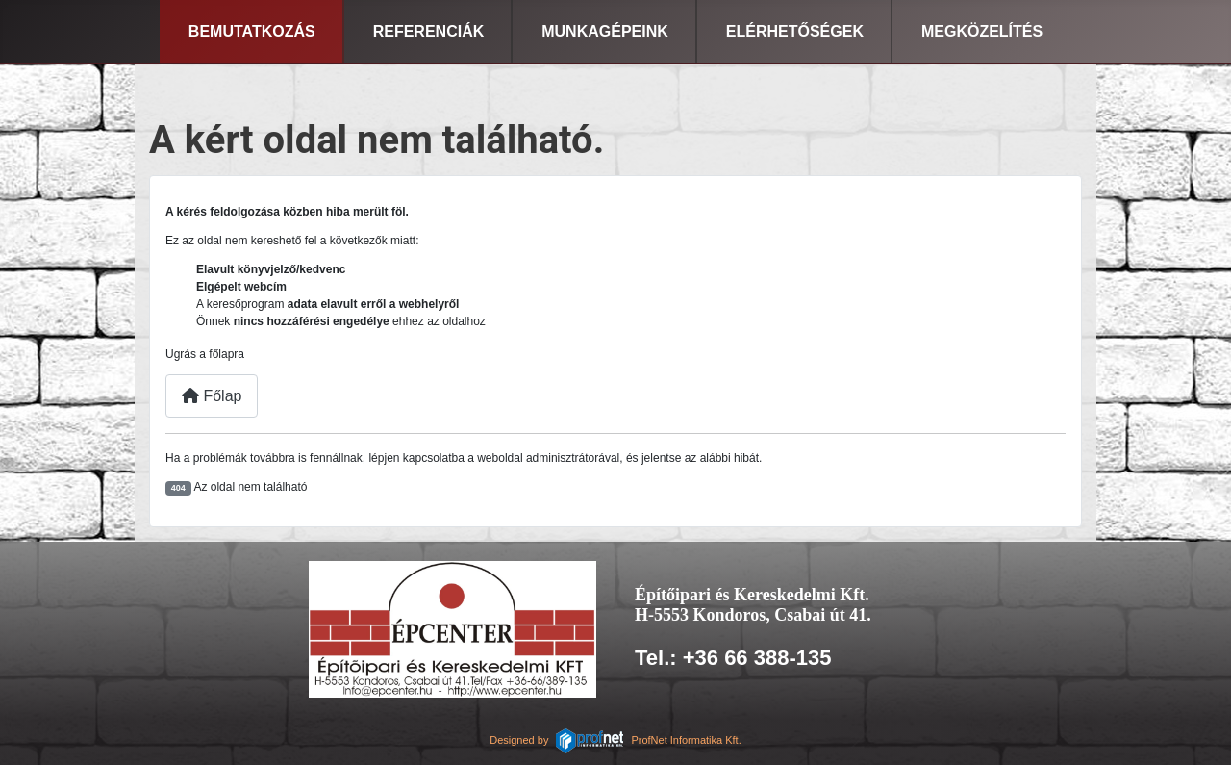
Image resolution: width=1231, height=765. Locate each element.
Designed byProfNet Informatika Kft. (615, 740)
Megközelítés (982, 31)
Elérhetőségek (795, 31)
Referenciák (429, 31)
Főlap (211, 396)
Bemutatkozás (251, 31)
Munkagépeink (604, 31)
